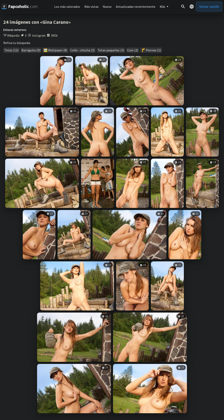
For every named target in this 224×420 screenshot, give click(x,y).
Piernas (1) (153, 50)
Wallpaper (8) (57, 50)
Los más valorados (67, 7)
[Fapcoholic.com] (20, 6)
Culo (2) (132, 50)
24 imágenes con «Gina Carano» (37, 22)
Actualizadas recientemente (135, 7)
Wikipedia (13, 35)
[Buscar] (183, 6)
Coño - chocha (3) (82, 50)
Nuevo (107, 7)
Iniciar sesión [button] (209, 6)
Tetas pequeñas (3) (111, 50)
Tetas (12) (11, 50)
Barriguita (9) (30, 50)
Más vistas (91, 7)
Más (162, 7)
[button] (191, 6)
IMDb (54, 35)
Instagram (38, 35)
